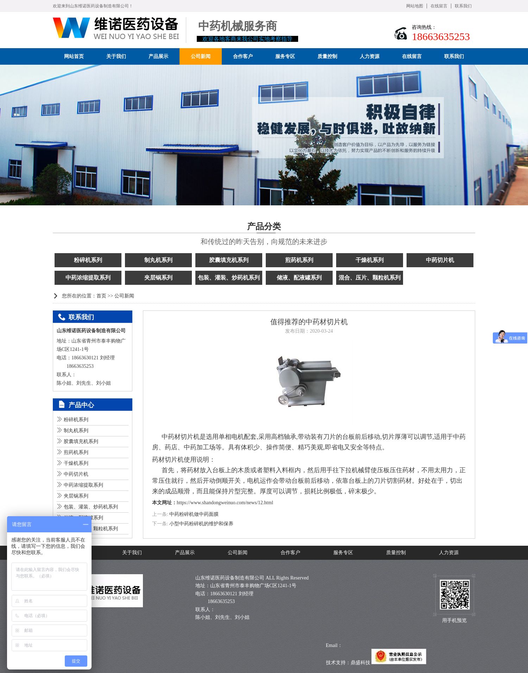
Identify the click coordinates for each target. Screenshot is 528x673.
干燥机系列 (370, 260)
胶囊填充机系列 (229, 260)
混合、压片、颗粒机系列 (370, 278)
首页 (101, 296)
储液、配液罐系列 (299, 278)
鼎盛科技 (360, 662)
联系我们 (463, 6)
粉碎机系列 (88, 260)
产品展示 (185, 552)
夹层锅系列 (158, 278)
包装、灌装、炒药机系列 (229, 278)
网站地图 (414, 6)
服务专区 (343, 552)
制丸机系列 (158, 260)
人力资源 (449, 552)
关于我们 (132, 552)
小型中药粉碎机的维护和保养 (201, 523)
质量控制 (396, 552)
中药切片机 (440, 260)
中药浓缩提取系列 (88, 278)
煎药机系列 (299, 260)
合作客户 (290, 552)
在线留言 (438, 6)
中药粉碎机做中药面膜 (194, 514)
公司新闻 (124, 296)
